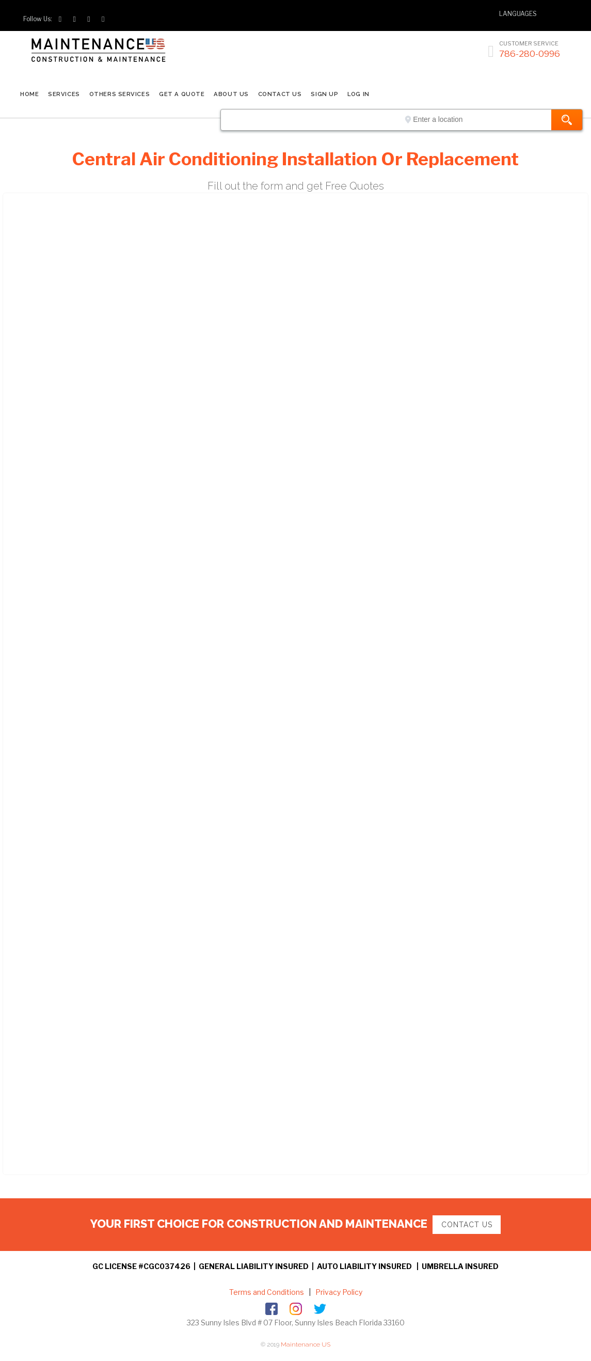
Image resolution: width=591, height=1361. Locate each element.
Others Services (119, 94)
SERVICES (63, 94)
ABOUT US (231, 94)
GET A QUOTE (181, 94)
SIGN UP (324, 94)
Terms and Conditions (266, 1292)
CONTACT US (280, 94)
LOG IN (358, 94)
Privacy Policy (338, 1292)
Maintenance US (305, 1344)
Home (29, 94)
